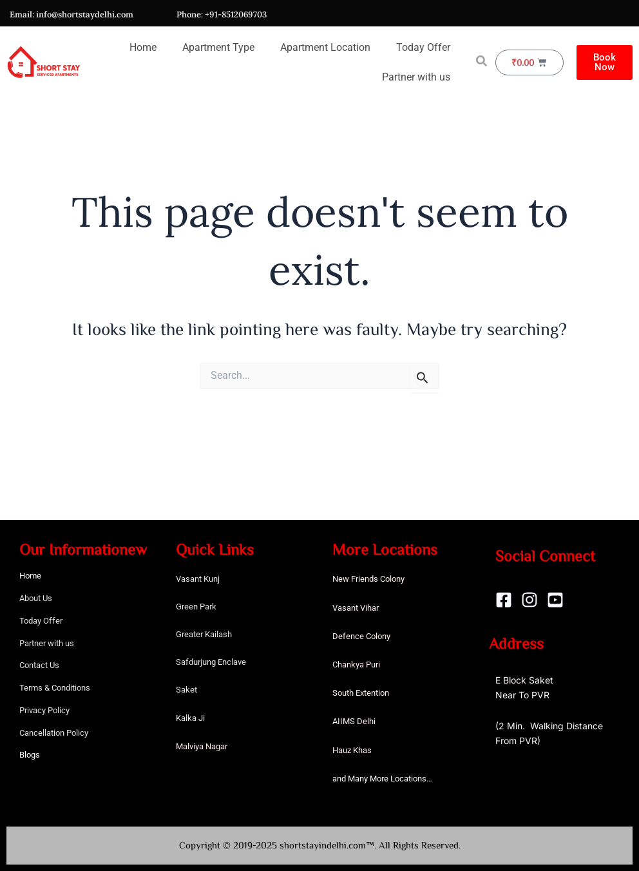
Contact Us (39, 665)
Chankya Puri (356, 664)
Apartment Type (218, 47)
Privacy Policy (44, 710)
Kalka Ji (190, 718)
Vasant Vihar (355, 608)
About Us (35, 598)
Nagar (216, 746)
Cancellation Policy (53, 733)
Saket (186, 689)
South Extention (360, 693)
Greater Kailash (204, 634)
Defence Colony (361, 636)
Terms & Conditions (54, 688)
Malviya (190, 746)
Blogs (29, 755)
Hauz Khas (352, 750)
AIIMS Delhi (354, 721)
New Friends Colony (368, 579)
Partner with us (416, 77)
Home (143, 47)
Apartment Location (325, 47)
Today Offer (423, 47)
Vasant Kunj (198, 579)
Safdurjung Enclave (211, 662)
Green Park (196, 606)
